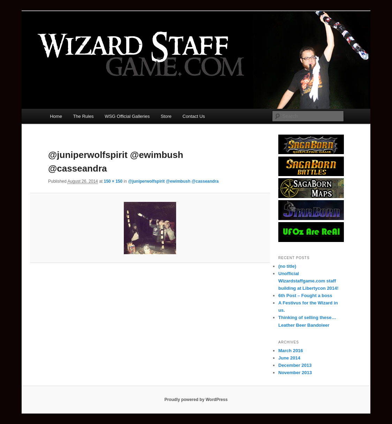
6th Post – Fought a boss (305, 295)
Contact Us (193, 116)
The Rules (83, 116)
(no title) (287, 266)
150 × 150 (113, 181)
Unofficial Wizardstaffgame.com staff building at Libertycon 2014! (308, 281)
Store (166, 116)
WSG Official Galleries (127, 116)
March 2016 (290, 350)
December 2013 (294, 365)
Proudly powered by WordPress (195, 399)
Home (56, 116)
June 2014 (289, 358)
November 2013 (295, 372)
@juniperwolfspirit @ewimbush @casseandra (173, 181)
